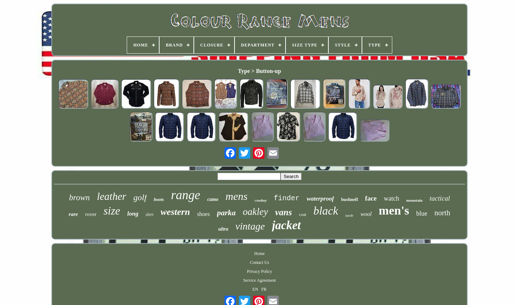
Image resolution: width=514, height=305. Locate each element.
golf (140, 197)
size (112, 211)
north (442, 212)
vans (283, 212)
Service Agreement (259, 280)
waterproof (320, 198)
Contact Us (259, 262)
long (132, 213)
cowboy (261, 200)
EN (255, 289)
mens (237, 196)
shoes (203, 214)
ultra (223, 229)
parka (226, 212)
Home (259, 253)
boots (159, 199)
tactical (440, 198)
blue (421, 213)
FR (264, 289)
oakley (255, 211)
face (371, 198)
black (325, 210)
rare (73, 214)
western (175, 212)
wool (366, 214)
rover (90, 214)
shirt (149, 214)
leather (111, 196)
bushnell (349, 199)
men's (394, 210)
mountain (414, 200)
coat (302, 214)
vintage (249, 226)
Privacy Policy (259, 271)
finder (286, 198)
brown (79, 197)
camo (212, 199)
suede (349, 215)
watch (391, 198)
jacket (286, 225)
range (185, 195)
